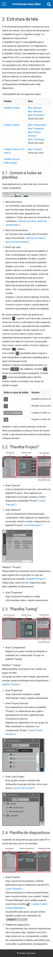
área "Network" (33, 525)
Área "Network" (35, 111)
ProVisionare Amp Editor (26, 4)
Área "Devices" (35, 108)
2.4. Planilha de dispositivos (26, 832)
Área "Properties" (36, 115)
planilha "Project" (36, 578)
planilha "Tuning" (10, 684)
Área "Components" (37, 125)
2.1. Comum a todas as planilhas (22, 175)
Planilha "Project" (12, 108)
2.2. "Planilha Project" (20, 447)
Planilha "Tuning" (11, 125)
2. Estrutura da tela (20, 19)
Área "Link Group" (36, 139)
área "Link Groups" (24, 788)
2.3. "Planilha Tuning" (20, 609)
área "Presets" (14, 888)
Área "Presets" (35, 149)
